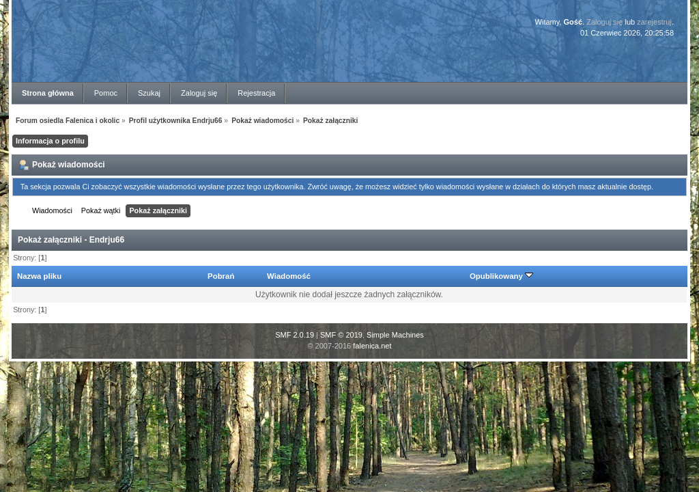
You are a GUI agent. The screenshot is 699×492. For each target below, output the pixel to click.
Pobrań (221, 276)
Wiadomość (289, 276)
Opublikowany (501, 276)
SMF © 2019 (341, 335)
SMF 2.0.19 (294, 335)
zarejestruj (654, 22)
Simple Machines (395, 335)
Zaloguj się (604, 22)
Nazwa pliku (39, 276)
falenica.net (372, 346)
